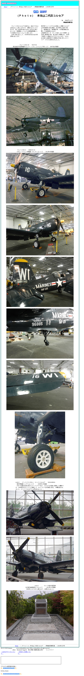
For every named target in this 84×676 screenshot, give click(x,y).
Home (5, 6)
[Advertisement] (31, 660)
